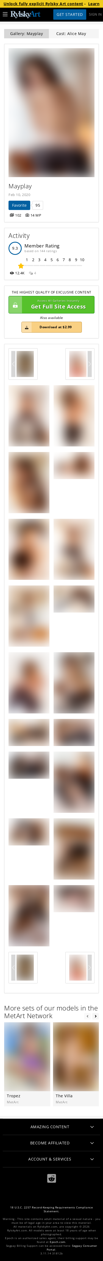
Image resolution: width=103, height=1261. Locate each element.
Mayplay (20, 186)
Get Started (70, 14)
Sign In (95, 14)
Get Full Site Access (50, 304)
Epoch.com (57, 1242)
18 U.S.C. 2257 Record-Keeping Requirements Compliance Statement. (51, 1209)
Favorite (19, 205)
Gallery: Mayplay (26, 33)
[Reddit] (51, 1178)
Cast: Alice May (71, 33)
